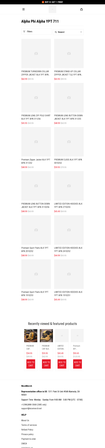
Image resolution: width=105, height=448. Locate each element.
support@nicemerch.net (31, 347)
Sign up (77, 424)
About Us (25, 359)
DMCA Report (40, 436)
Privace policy (27, 373)
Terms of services (29, 363)
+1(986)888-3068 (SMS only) (33, 343)
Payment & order (28, 377)
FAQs (23, 400)
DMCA (24, 382)
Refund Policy (27, 368)
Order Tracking (27, 405)
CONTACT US (27, 387)
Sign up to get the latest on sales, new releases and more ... (46, 418)
